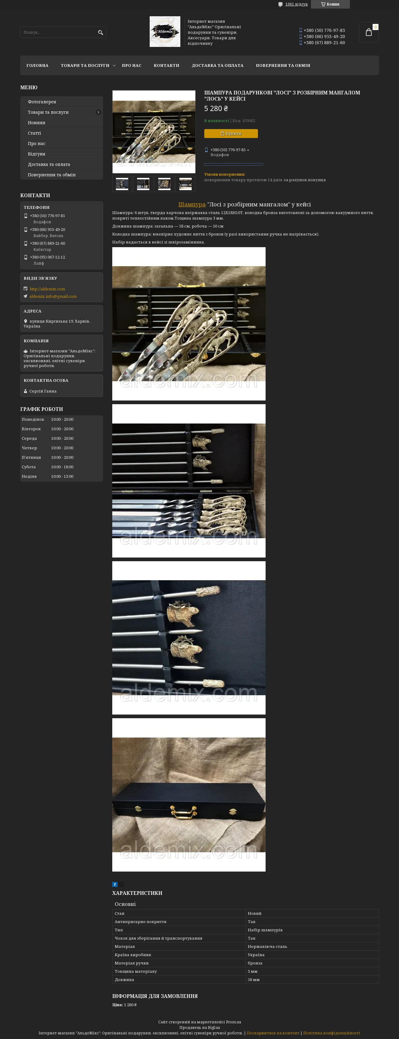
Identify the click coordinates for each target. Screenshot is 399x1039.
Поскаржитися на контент (273, 1033)
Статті (34, 133)
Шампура (192, 204)
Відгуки (36, 154)
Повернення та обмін (283, 65)
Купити (233, 133)
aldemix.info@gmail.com (53, 296)
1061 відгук (297, 4)
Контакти (166, 65)
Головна (37, 65)
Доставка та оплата (218, 65)
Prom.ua (233, 1022)
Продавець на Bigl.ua (199, 1027)
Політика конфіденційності (331, 1033)
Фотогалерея (42, 102)
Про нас (131, 65)
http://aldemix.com (47, 288)
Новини (36, 122)
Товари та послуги (85, 65)
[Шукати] (100, 32)
